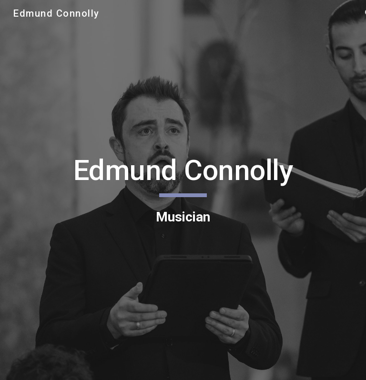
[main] (183, 190)
